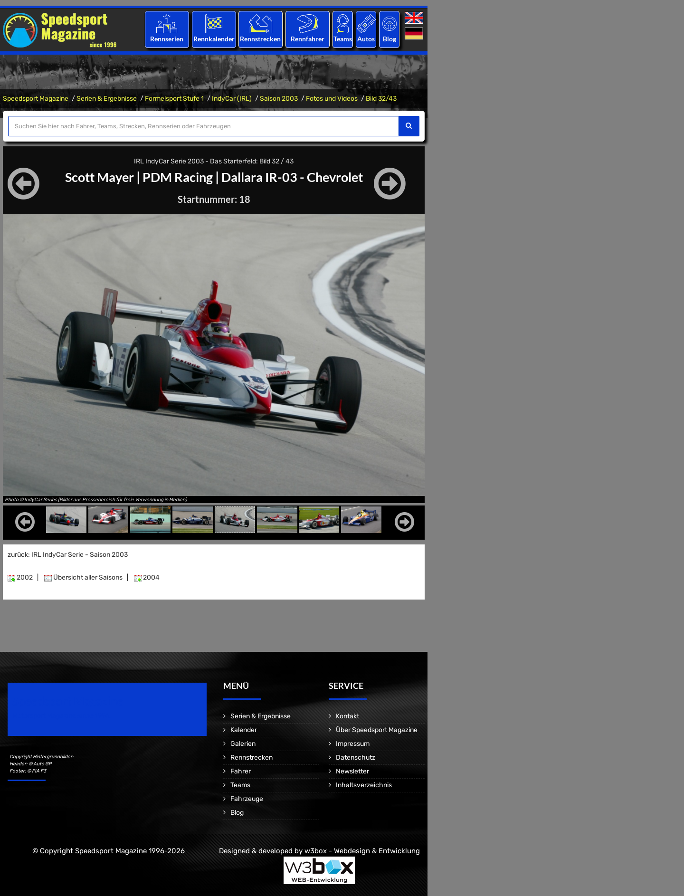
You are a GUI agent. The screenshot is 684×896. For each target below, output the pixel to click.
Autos (366, 39)
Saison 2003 (279, 99)
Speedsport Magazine (35, 99)
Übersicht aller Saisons (83, 577)
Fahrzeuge (246, 799)
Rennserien (166, 39)
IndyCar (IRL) (232, 99)
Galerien (243, 744)
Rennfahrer (307, 39)
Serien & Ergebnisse (106, 99)
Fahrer (240, 771)
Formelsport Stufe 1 (174, 99)
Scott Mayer (94, 177)
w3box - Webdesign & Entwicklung (362, 851)
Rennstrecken (260, 39)
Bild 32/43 (381, 99)
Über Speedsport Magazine (377, 730)
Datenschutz (355, 757)
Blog (389, 39)
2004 (147, 577)
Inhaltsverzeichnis (364, 785)
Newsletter (352, 771)
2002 (20, 577)
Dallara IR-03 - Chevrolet (295, 177)
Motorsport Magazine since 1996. (61, 716)
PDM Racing (175, 177)
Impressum (353, 744)
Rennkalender (213, 39)
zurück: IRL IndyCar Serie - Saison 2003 (68, 555)
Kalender (243, 730)
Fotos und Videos (332, 99)
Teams (342, 39)
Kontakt (347, 716)
